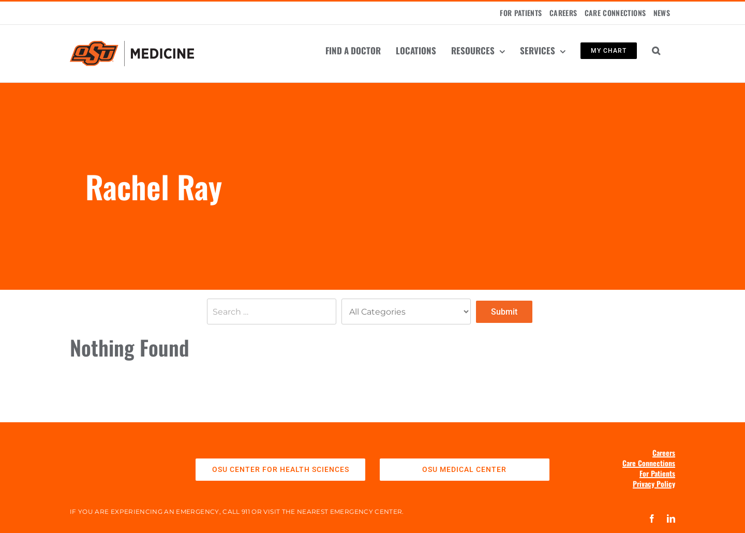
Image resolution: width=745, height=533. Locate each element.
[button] (656, 50)
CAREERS (563, 12)
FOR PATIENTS (521, 12)
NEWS (661, 12)
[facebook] (652, 518)
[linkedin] (671, 518)
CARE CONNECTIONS (615, 12)
